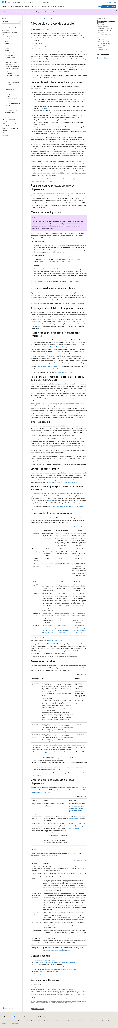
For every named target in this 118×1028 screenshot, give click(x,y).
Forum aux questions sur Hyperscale (44, 960)
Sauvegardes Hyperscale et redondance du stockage (64, 482)
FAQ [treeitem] (8, 87)
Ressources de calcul (103, 41)
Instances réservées (47, 625)
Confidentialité (55, 1020)
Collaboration (46, 1020)
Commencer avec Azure (109, 6)
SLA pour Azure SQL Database (63, 372)
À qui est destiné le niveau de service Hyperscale (105, 25)
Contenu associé (102, 49)
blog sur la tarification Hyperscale (56, 653)
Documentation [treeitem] (8, 41)
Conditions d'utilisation (94, 1020)
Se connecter (112, 2)
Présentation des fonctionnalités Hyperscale (106, 21)
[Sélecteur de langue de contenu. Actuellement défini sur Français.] (5, 1017)
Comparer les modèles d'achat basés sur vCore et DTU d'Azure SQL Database (56, 962)
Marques (4, 1023)
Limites (100, 47)
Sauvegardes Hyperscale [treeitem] (13, 82)
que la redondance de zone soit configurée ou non (59, 347)
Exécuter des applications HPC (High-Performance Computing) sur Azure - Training (52, 989)
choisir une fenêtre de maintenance (48, 366)
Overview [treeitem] (9, 73)
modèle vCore (73, 233)
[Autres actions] (85, 18)
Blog (39, 1020)
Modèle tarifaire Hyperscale (105, 28)
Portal (99, 6)
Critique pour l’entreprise (74, 67)
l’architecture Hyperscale (77, 303)
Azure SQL (42, 18)
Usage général (62, 67)
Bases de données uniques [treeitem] (12, 53)
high (63, 35)
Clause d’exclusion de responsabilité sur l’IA (13, 1020)
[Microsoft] (3, 2)
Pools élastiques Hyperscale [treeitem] (11, 79)
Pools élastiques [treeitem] (10, 55)
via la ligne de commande (53, 889)
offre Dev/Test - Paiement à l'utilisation (47, 632)
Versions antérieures (31, 1020)
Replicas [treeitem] (9, 84)
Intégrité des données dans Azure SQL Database (71, 919)
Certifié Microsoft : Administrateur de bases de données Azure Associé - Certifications (53, 999)
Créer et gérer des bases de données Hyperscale (105, 44)
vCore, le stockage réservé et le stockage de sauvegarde (47, 615)
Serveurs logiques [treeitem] (10, 57)
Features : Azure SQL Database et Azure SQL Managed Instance (59, 969)
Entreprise (44, 630)
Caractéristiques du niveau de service (41, 181)
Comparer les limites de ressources (104, 38)
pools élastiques (62, 113)
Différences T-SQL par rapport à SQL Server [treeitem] (11, 63)
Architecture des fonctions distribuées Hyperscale (48, 971)
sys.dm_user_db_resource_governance (42, 752)
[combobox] (11, 21)
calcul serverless (43, 108)
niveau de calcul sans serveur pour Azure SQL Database (55, 261)
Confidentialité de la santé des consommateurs (73, 1020)
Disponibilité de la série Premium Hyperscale (59, 950)
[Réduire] (18, 18)
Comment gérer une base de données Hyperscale (48, 974)
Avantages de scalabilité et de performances (105, 34)
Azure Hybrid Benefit (47, 627)
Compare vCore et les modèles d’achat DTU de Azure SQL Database (50, 71)
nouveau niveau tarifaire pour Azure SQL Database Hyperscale (50, 224)
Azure (36, 18)
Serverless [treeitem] (8, 60)
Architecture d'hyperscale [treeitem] (13, 75)
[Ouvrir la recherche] (107, 2)
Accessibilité (105, 1020)
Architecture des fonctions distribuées (105, 31)
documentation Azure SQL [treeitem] (10, 28)
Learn (32, 18)
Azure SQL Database (52, 18)
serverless (33, 173)
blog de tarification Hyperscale (52, 640)
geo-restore (48, 500)
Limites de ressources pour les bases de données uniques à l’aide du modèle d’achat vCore (59, 967)
